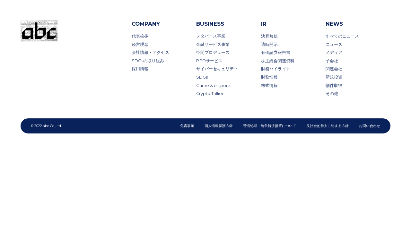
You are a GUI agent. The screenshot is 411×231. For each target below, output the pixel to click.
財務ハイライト (275, 68)
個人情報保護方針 (219, 126)
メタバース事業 (210, 36)
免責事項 (187, 126)
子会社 (332, 60)
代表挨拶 (140, 36)
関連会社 (334, 68)
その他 (332, 93)
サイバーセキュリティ (217, 68)
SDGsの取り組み (148, 60)
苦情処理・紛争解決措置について (269, 126)
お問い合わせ (369, 126)
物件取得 (334, 85)
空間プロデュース (213, 52)
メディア (334, 52)
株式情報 (269, 85)
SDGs (202, 77)
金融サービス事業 (213, 44)
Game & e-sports (213, 85)
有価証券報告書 (275, 52)
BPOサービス (209, 60)
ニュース (334, 44)
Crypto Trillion (210, 93)
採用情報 (140, 68)
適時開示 (269, 44)
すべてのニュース (342, 36)
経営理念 (140, 44)
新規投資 (334, 77)
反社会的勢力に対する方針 (327, 126)
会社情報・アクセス (150, 52)
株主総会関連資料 (277, 60)
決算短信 (269, 36)
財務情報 (269, 77)
